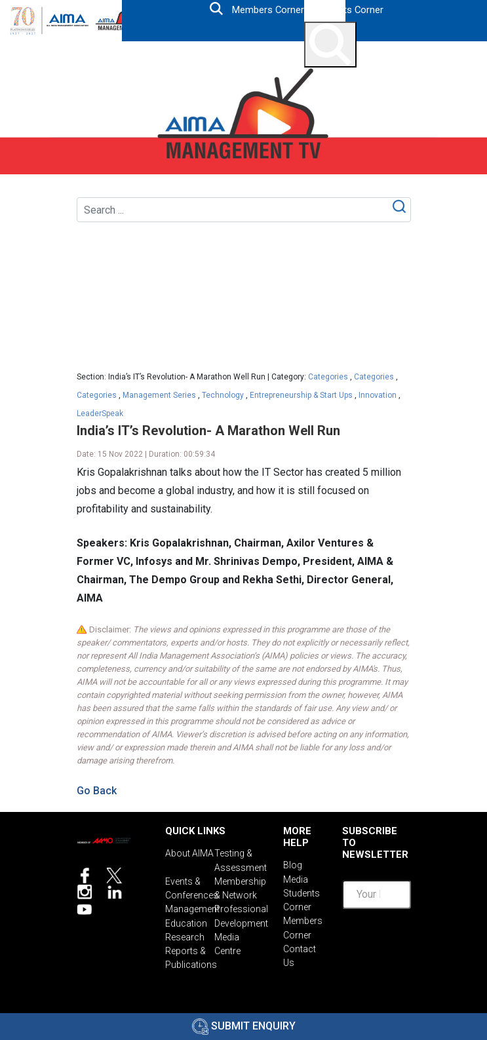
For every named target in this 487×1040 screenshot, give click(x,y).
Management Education (189, 912)
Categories (328, 376)
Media (295, 878)
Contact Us (299, 950)
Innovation (378, 395)
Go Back (97, 790)
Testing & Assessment (238, 860)
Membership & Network (238, 886)
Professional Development (238, 912)
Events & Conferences (189, 886)
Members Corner (267, 10)
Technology (223, 395)
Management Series (159, 395)
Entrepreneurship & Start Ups (301, 395)
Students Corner (348, 10)
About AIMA (189, 853)
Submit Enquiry (244, 1026)
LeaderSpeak (100, 413)
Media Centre (227, 938)
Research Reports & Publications (189, 945)
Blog (292, 865)
